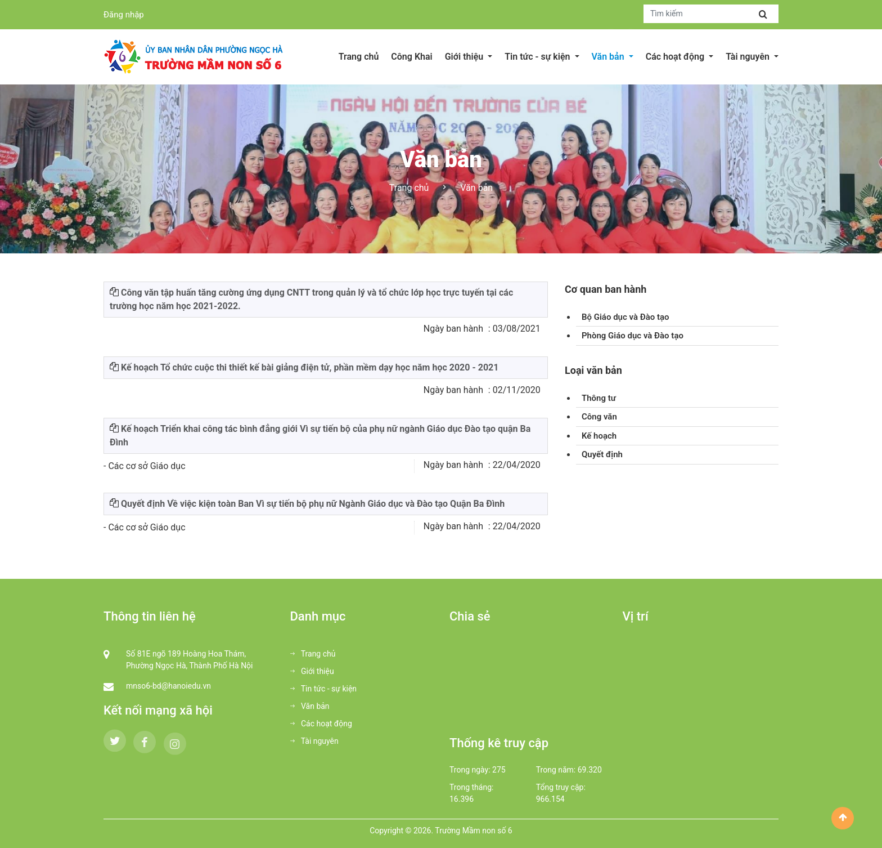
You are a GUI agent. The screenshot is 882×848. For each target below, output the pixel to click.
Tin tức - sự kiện (323, 688)
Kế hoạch (599, 436)
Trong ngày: (469, 769)
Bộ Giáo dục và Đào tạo (625, 317)
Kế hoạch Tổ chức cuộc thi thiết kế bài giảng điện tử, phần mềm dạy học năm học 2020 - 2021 (309, 367)
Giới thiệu (312, 671)
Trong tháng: (471, 787)
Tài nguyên (314, 741)
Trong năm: (556, 769)
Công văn (599, 417)
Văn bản (310, 706)
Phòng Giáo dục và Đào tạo (632, 336)
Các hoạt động (321, 723)
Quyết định (602, 454)
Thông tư (599, 398)
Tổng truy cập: (561, 787)
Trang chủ (409, 187)
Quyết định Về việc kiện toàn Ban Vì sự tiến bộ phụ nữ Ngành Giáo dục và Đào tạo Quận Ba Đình (313, 503)
